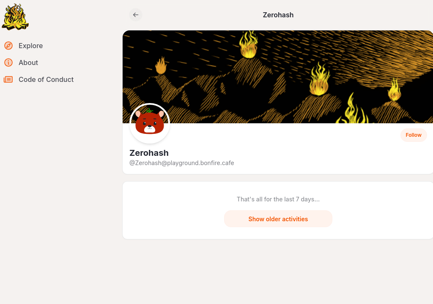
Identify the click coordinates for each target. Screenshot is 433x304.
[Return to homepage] (15, 16)
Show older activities (278, 219)
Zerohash (149, 153)
